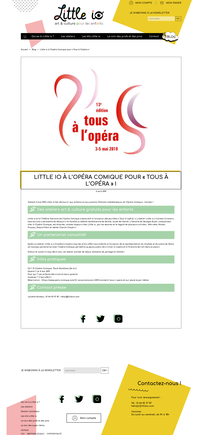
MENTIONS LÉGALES (35, 434)
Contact (25, 430)
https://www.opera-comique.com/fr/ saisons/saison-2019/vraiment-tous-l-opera (82, 280)
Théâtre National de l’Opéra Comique (60, 219)
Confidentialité (54, 434)
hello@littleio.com (70, 297)
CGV (23, 434)
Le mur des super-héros (33, 425)
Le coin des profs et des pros (35, 421)
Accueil (24, 50)
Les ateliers (26, 407)
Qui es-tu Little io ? (30, 402)
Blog (34, 50)
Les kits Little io (29, 416)
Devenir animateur (30, 411)
